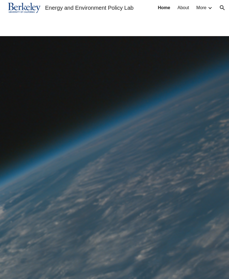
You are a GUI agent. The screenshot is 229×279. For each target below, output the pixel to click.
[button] (222, 7)
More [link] (201, 7)
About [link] (183, 7)
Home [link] (164, 7)
